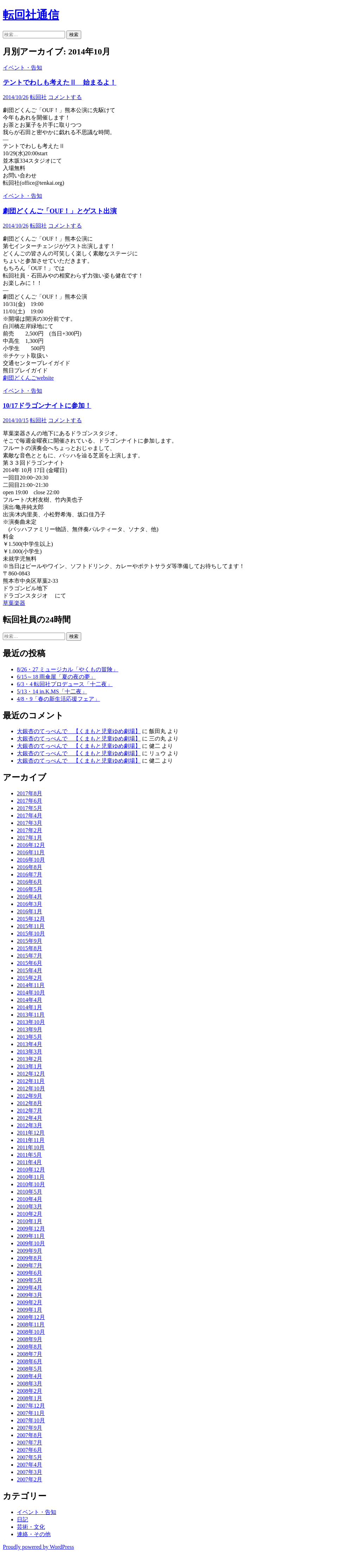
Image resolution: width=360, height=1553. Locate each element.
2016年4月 (29, 897)
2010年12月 (31, 1170)
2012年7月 (29, 1111)
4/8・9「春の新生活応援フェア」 (58, 699)
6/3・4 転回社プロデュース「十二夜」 (64, 684)
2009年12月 (31, 1229)
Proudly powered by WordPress (38, 1547)
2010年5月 (29, 1192)
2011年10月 (31, 1147)
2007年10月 (31, 1420)
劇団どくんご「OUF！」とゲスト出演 (60, 211)
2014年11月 (31, 985)
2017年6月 (29, 801)
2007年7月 (29, 1443)
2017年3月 (29, 823)
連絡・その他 (34, 1534)
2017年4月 (29, 815)
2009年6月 (29, 1273)
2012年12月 (31, 1074)
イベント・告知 (22, 68)
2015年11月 (31, 926)
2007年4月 (29, 1465)
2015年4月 (29, 970)
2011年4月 (29, 1162)
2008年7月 (29, 1354)
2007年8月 (29, 1435)
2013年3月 (29, 1052)
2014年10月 (31, 993)
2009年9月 (29, 1251)
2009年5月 (29, 1280)
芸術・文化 (31, 1527)
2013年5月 (29, 1037)
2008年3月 (29, 1383)
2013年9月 (29, 1029)
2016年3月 (29, 904)
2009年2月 (29, 1302)
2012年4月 (29, 1118)
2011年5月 (29, 1155)
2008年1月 (29, 1398)
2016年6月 (29, 882)
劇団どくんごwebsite (28, 378)
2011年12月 (31, 1133)
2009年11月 (31, 1236)
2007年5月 (29, 1457)
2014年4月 (29, 1000)
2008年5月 (29, 1369)
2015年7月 (29, 956)
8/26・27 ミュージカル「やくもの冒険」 (67, 669)
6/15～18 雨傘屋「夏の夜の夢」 (56, 677)
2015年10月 (31, 934)
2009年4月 (29, 1288)
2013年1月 (29, 1066)
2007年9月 (29, 1428)
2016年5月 (29, 889)
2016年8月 (29, 867)
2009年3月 (29, 1295)
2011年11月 (31, 1140)
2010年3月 (29, 1206)
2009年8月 (29, 1258)
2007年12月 (31, 1406)
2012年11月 (31, 1081)
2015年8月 (29, 948)
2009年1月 (29, 1310)
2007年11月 (31, 1413)
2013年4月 (29, 1044)
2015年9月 (29, 941)
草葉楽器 (14, 603)
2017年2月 (29, 830)
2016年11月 (31, 852)
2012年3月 (29, 1125)
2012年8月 (29, 1103)
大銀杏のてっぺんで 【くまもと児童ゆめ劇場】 (79, 731)
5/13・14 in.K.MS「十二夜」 (52, 691)
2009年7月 (29, 1265)
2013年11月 (31, 1015)
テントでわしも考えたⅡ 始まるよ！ (59, 82)
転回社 (38, 97)
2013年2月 (29, 1059)
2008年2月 (29, 1391)
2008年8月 (29, 1347)
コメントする (65, 97)
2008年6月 (29, 1361)
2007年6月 (29, 1450)
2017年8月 (29, 793)
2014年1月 (29, 1007)
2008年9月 (29, 1339)
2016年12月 (31, 845)
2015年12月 (31, 919)
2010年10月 (31, 1184)
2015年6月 (29, 963)
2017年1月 (29, 838)
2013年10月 (31, 1022)
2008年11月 (31, 1324)
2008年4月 (29, 1376)
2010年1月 (29, 1221)
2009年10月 (31, 1243)
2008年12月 (31, 1317)
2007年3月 (29, 1472)
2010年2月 (29, 1214)
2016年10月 (31, 860)
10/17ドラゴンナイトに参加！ (47, 405)
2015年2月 (29, 978)
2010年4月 (29, 1199)
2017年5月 (29, 808)
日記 (22, 1519)
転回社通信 (31, 14)
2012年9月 (29, 1096)
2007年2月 (29, 1479)
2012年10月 (31, 1088)
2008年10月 (31, 1332)
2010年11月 (31, 1177)
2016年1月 (29, 911)
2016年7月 (29, 874)
